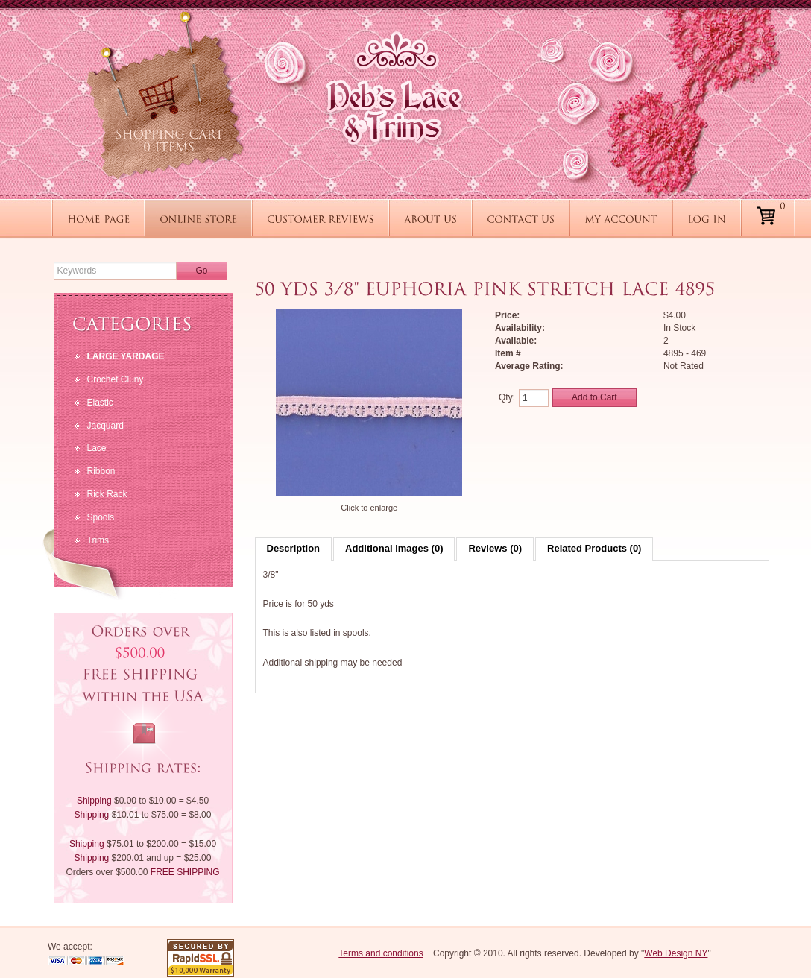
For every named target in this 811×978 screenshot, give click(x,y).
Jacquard (105, 425)
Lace (97, 448)
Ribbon (101, 471)
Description (294, 548)
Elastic (100, 402)
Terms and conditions (380, 953)
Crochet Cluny (115, 379)
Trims (98, 540)
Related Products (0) (594, 548)
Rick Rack (107, 494)
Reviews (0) (495, 548)
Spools (101, 517)
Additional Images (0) (394, 548)
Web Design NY (675, 953)
